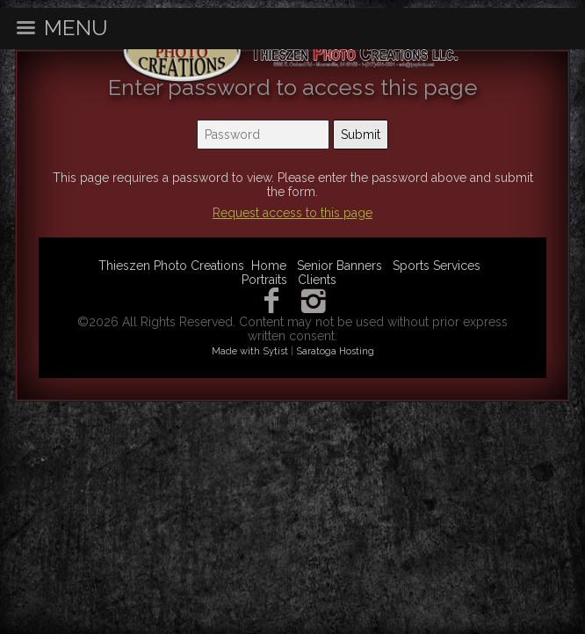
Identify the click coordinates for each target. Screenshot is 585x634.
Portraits (264, 280)
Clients (317, 280)
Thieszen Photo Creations (171, 266)
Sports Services (436, 266)
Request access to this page (292, 213)
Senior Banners (339, 266)
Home (268, 266)
